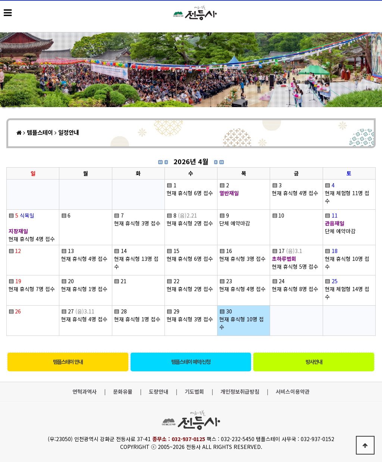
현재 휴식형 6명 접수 (190, 193)
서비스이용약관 (293, 391)
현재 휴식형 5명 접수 (295, 266)
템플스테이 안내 (67, 361)
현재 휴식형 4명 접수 (295, 193)
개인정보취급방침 (239, 391)
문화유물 (122, 391)
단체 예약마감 (234, 223)
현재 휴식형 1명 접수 (84, 289)
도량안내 (158, 391)
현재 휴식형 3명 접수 (137, 223)
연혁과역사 (84, 391)
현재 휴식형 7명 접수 (32, 289)
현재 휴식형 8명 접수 (295, 289)
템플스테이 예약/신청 (190, 361)
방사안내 (314, 361)
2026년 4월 (191, 161)
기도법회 (194, 391)
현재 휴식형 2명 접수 (190, 223)
